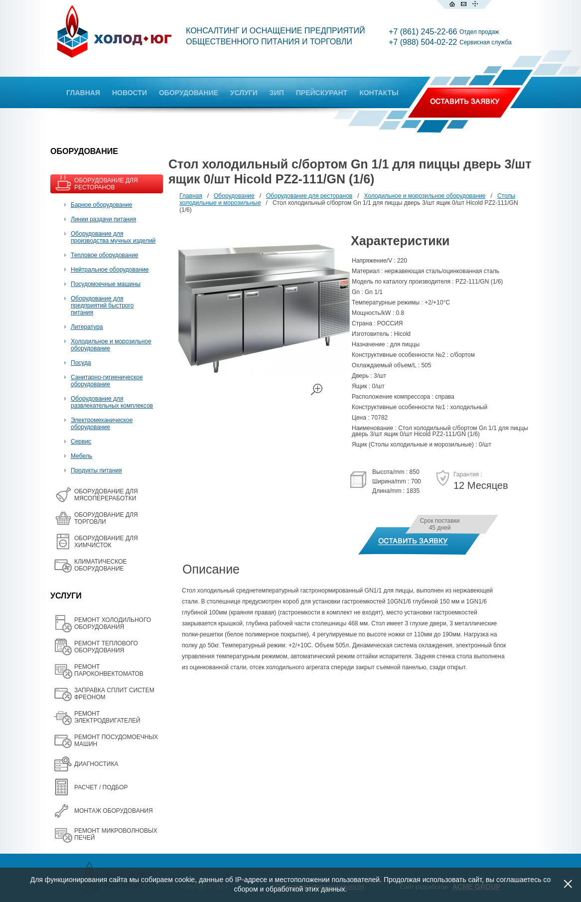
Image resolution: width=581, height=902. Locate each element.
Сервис (81, 441)
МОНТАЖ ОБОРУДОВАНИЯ (113, 810)
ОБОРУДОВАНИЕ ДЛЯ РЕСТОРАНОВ (106, 184)
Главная (190, 195)
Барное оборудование (102, 204)
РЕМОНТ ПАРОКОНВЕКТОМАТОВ (109, 670)
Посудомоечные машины (106, 284)
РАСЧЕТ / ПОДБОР (101, 787)
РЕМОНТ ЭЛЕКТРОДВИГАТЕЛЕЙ (107, 717)
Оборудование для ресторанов (309, 195)
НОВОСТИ (129, 93)
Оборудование (234, 195)
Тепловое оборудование (105, 255)
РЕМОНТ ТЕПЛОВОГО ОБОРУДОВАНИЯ (106, 647)
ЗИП (277, 93)
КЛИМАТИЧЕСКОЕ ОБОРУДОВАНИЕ (100, 565)
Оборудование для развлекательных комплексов (112, 402)
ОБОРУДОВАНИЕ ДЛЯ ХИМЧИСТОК (106, 542)
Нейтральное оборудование (109, 269)
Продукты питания (96, 470)
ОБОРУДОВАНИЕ (188, 93)
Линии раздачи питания (103, 219)
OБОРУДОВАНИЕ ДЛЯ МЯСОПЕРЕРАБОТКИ (106, 495)
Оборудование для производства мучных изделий (113, 237)
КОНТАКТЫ (378, 93)
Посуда (81, 362)
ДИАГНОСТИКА (96, 763)
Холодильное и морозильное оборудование (425, 195)
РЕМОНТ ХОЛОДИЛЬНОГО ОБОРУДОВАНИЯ (112, 623)
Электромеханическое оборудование (102, 424)
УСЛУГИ (244, 93)
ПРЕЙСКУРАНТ (321, 93)
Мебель (81, 455)
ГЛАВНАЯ (83, 93)
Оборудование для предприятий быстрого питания (102, 305)
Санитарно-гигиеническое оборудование (107, 381)
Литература (87, 326)
